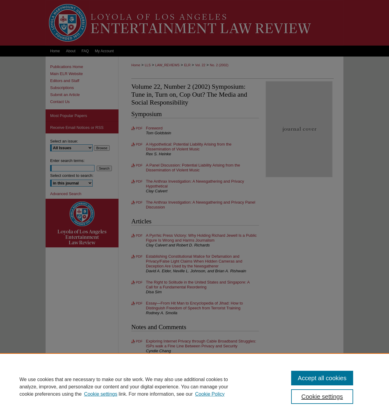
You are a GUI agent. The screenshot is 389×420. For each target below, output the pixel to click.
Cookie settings (100, 394)
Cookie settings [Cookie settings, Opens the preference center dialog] (322, 396)
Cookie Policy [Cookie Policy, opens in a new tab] (210, 394)
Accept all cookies (322, 378)
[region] (194, 386)
